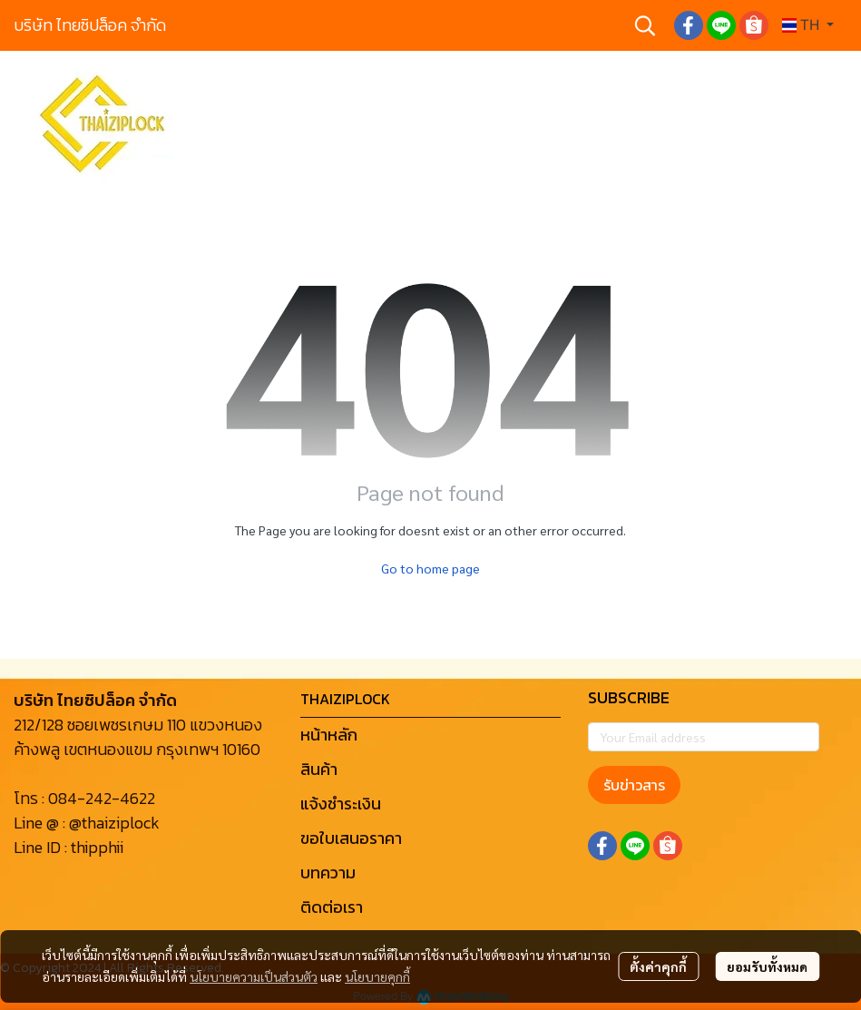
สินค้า (319, 769)
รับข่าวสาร (634, 785)
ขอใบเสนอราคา (351, 838)
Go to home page (430, 568)
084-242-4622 (101, 798)
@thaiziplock (114, 822)
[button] (645, 25)
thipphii (97, 847)
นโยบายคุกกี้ (377, 976)
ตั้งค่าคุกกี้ (658, 966)
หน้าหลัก (328, 734)
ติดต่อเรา (331, 907)
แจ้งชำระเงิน (340, 803)
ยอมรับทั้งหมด (767, 966)
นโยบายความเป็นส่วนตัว (254, 976)
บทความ (328, 872)
